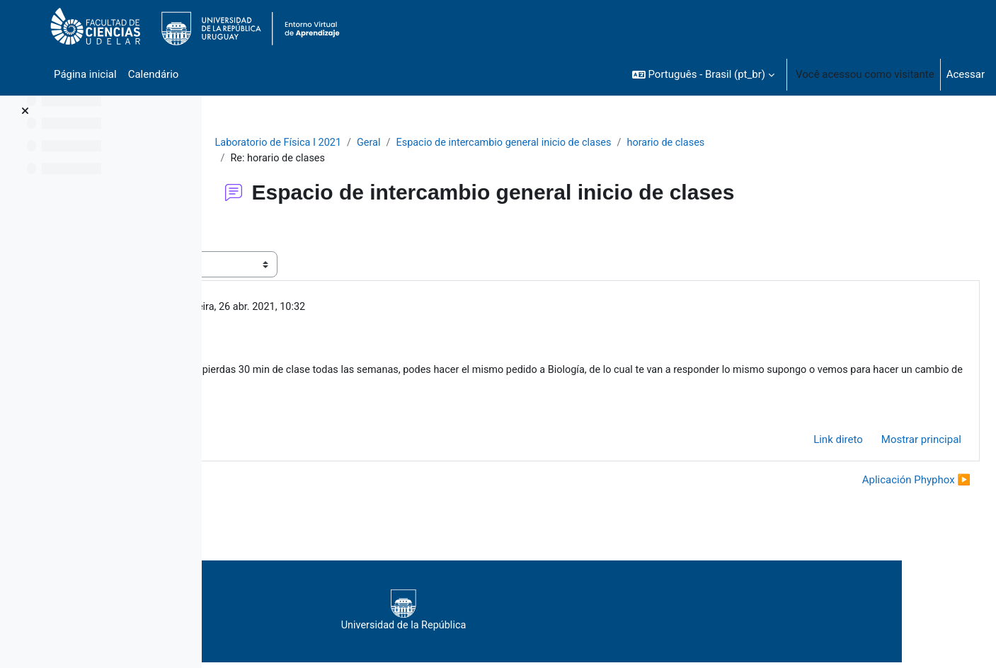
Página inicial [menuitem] (85, 74)
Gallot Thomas (326, 308)
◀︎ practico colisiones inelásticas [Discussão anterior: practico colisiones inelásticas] (317, 485)
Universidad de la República (587, 615)
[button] (703, 74)
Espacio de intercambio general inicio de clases (603, 143)
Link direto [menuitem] (804, 444)
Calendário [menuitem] (153, 74)
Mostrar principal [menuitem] (887, 444)
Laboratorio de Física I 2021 (369, 143)
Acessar (965, 74)
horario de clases (771, 143)
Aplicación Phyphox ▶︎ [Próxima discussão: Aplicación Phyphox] (882, 485)
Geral (463, 143)
